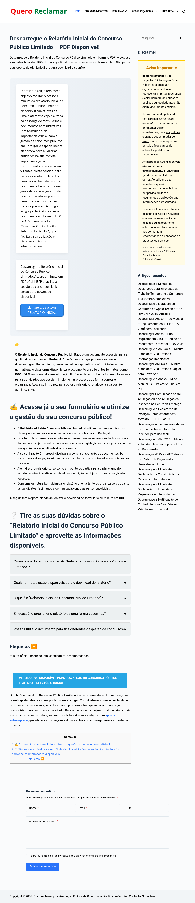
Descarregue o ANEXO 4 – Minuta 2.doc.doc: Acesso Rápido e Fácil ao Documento (161, 444)
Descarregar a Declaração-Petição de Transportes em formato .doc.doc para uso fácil (161, 429)
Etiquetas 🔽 (32, 759)
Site (129, 808)
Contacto (135, 896)
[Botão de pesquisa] (181, 38)
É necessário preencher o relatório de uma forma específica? (60, 614)
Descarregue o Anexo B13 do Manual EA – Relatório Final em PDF (159, 384)
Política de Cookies (152, 259)
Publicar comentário (43, 867)
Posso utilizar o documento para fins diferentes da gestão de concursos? (69, 629)
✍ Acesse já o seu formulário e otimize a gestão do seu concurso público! (61, 745)
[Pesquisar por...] (158, 38)
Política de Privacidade (87, 896)
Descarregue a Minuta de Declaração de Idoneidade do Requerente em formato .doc (157, 489)
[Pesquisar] (183, 11)
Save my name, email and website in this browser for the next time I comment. (74, 856)
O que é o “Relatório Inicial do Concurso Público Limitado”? (58, 598)
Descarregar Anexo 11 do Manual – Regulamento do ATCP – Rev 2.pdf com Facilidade (160, 324)
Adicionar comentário (43, 821)
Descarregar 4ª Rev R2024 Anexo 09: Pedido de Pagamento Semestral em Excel (160, 459)
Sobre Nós (148, 896)
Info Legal (171, 11)
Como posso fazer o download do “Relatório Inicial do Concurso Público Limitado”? (68, 564)
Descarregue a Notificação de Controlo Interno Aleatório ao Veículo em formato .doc (158, 504)
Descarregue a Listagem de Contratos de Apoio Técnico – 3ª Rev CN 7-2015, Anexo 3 (160, 309)
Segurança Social (145, 11)
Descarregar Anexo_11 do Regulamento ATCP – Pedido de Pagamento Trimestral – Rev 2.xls (160, 339)
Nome (34, 808)
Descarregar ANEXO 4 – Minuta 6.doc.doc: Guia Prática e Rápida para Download (160, 369)
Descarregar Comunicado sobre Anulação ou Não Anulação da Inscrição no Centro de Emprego (159, 399)
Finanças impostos (96, 11)
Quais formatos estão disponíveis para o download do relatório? (62, 583)
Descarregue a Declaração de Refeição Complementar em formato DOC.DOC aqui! (157, 414)
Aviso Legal (64, 896)
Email (82, 808)
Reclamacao (120, 11)
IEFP (77, 11)
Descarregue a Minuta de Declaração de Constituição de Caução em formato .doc (158, 474)
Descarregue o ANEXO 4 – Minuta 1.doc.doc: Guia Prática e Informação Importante (161, 354)
